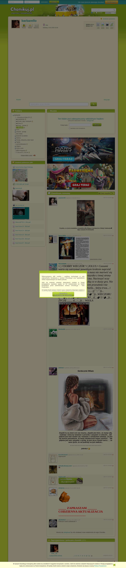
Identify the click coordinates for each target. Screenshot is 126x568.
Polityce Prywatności (100, 566)
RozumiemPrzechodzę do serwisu (63, 294)
